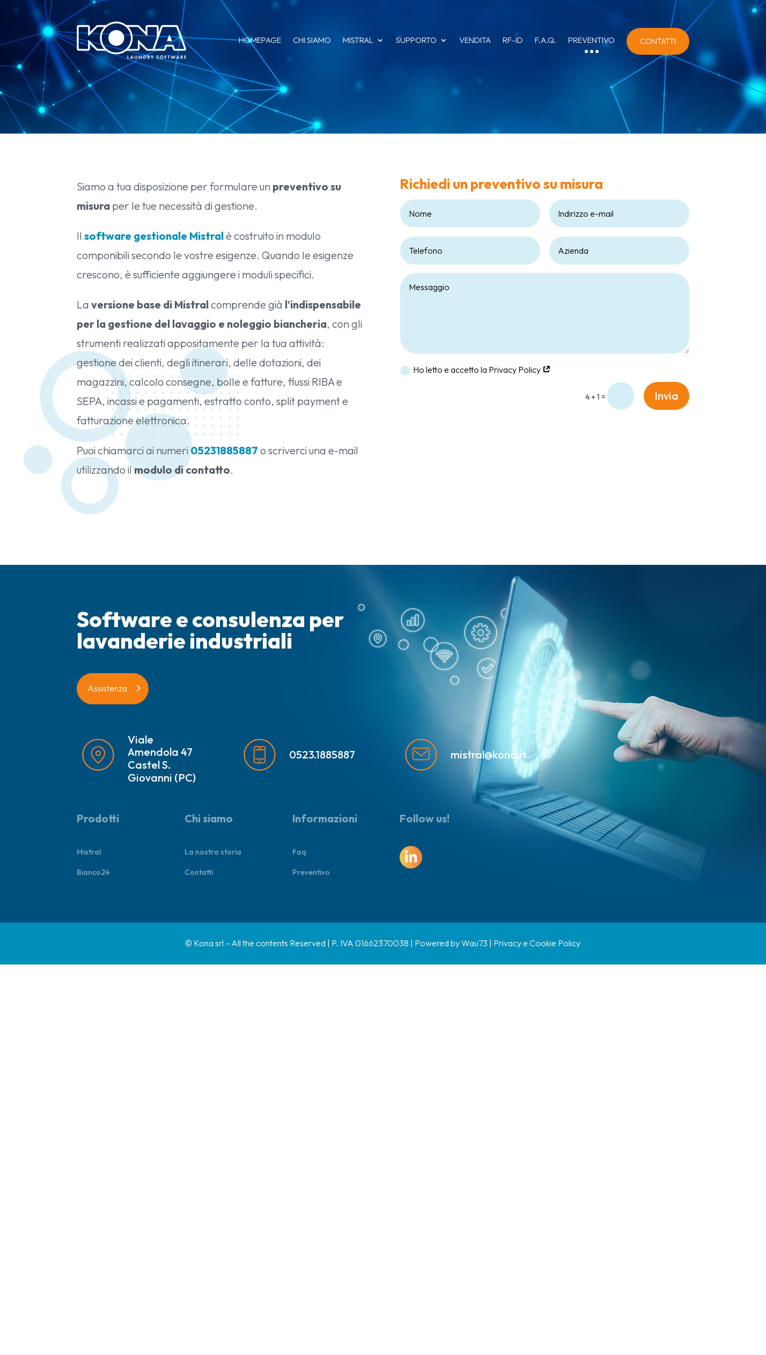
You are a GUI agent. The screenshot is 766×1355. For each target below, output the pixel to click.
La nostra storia (213, 852)
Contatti (199, 872)
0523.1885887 (322, 754)
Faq (299, 852)
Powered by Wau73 (451, 943)
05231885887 (224, 450)
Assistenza (107, 688)
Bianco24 (93, 872)
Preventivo (311, 872)
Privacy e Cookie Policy (537, 943)
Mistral (89, 852)
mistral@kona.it (489, 754)
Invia (666, 395)
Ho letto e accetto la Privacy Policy (475, 369)
